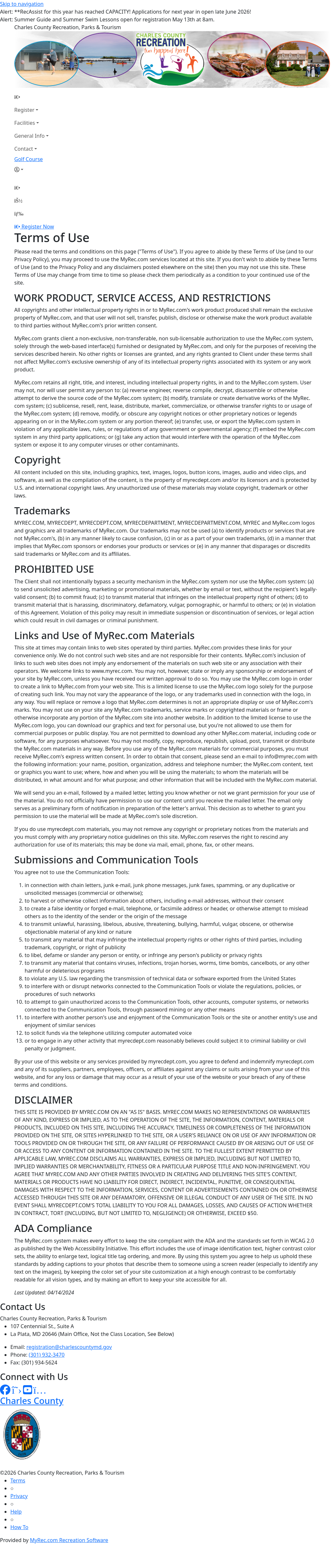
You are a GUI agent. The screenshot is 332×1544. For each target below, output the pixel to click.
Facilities (24, 122)
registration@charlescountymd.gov (69, 1347)
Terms (17, 1480)
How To (19, 1527)
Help (16, 1511)
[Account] (31, 169)
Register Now (37, 226)
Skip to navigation (21, 3)
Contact (23, 148)
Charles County (32, 1401)
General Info (29, 135)
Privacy (19, 1496)
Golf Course (28, 159)
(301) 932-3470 (47, 1354)
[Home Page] (31, 96)
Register (24, 109)
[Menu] (18, 213)
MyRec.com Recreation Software (69, 1540)
